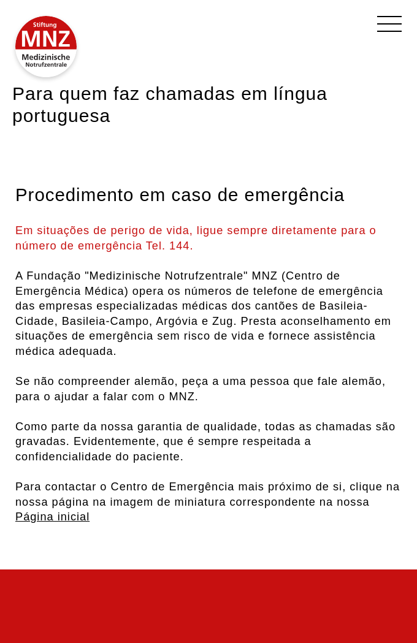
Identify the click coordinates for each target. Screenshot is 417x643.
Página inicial (52, 517)
